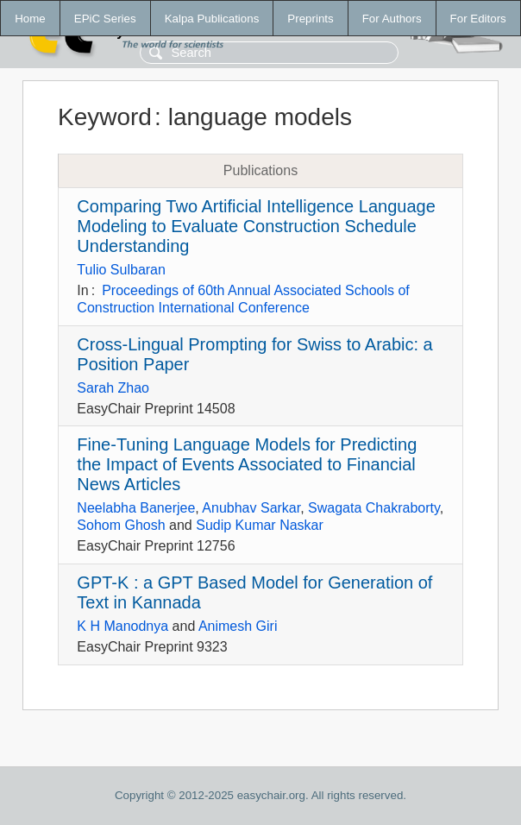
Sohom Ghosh (121, 525)
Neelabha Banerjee (136, 508)
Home (30, 18)
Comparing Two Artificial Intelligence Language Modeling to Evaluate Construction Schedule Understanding (256, 226)
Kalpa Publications (212, 18)
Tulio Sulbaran (121, 269)
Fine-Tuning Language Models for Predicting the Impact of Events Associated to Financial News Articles (247, 464)
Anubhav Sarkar (251, 508)
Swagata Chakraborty (374, 508)
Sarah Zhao (113, 388)
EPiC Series (105, 18)
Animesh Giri (238, 626)
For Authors (392, 18)
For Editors (478, 18)
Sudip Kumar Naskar (259, 525)
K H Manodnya (122, 626)
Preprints (310, 18)
